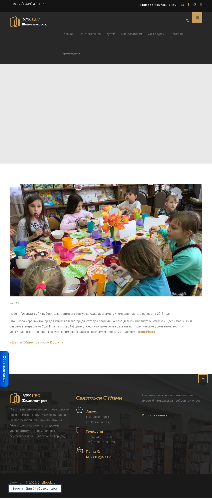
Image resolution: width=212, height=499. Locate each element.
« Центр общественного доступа (36, 343)
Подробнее (146, 332)
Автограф (177, 35)
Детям (111, 35)
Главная (68, 35)
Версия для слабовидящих (35, 488)
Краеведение (71, 55)
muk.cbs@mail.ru (99, 458)
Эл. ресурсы (156, 35)
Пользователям (131, 35)
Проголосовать (154, 416)
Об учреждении (90, 35)
